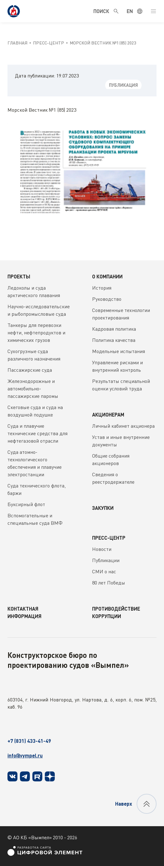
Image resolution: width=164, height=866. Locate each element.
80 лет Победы (108, 583)
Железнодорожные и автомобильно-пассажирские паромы (32, 388)
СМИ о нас (104, 571)
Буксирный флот (26, 504)
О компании (107, 276)
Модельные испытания (118, 351)
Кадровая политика (114, 329)
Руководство (106, 299)
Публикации (105, 560)
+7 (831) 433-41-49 (29, 741)
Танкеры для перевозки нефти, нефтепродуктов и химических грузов (36, 332)
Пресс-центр (108, 538)
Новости (101, 549)
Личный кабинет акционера (123, 426)
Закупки (103, 508)
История (101, 288)
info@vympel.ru (25, 755)
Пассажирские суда (29, 370)
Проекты (18, 276)
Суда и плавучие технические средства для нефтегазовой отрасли (37, 433)
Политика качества (113, 340)
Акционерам (108, 414)
